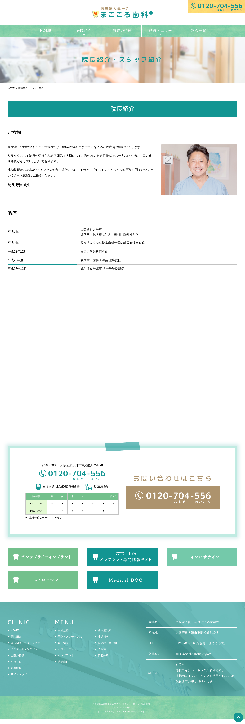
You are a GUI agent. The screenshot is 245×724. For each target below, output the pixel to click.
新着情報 (17, 673)
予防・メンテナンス (71, 641)
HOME (46, 31)
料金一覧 (198, 31)
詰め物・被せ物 (108, 647)
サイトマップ (20, 679)
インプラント (67, 660)
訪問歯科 (64, 666)
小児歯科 (104, 641)
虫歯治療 (64, 635)
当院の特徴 (122, 31)
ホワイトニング (68, 654)
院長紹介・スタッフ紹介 (27, 647)
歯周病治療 (105, 635)
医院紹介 (83, 31)
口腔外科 (104, 660)
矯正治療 (64, 647)
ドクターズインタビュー (27, 654)
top (238, 717)
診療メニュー (160, 31)
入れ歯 (102, 654)
